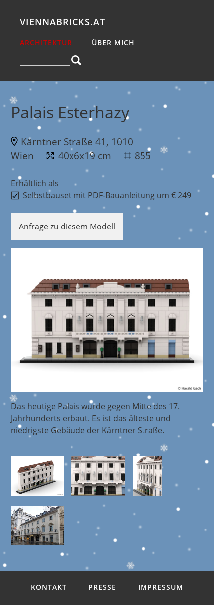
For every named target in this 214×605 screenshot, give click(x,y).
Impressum (160, 587)
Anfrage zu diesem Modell (67, 226)
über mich (113, 42)
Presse (102, 587)
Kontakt (49, 587)
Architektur (46, 42)
